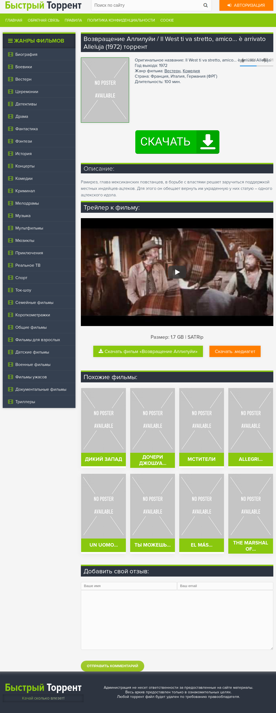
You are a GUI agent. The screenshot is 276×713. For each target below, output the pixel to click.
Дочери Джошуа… (152, 460)
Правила (73, 20)
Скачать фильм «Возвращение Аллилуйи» (148, 351)
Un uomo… (103, 545)
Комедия (191, 71)
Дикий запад (103, 459)
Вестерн (172, 71)
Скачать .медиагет (235, 351)
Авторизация (246, 5)
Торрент (43, 687)
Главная (13, 20)
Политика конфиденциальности (121, 20)
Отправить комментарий (112, 666)
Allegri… (251, 459)
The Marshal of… (250, 546)
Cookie (167, 20)
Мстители (202, 459)
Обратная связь (43, 20)
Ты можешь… (152, 545)
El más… (201, 545)
